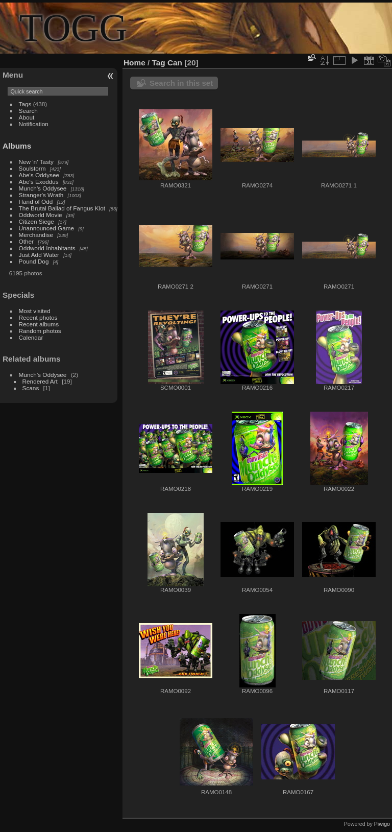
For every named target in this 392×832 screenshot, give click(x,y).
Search (28, 110)
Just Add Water (39, 254)
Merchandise (36, 234)
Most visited (35, 310)
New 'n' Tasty (36, 161)
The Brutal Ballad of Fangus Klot (62, 208)
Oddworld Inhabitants (47, 248)
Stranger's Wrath (41, 195)
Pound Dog (34, 261)
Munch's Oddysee (43, 188)
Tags (25, 104)
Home (134, 62)
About (27, 117)
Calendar (31, 337)
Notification (33, 124)
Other (26, 241)
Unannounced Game (47, 228)
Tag (158, 62)
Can (174, 62)
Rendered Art (40, 381)
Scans (30, 388)
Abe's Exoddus (39, 181)
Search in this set (181, 83)
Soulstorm (32, 168)
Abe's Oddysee (39, 175)
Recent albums (39, 324)
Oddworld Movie (40, 214)
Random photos (40, 330)
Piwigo (382, 824)
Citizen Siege (36, 221)
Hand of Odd (36, 201)
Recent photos (38, 317)
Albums (17, 145)
